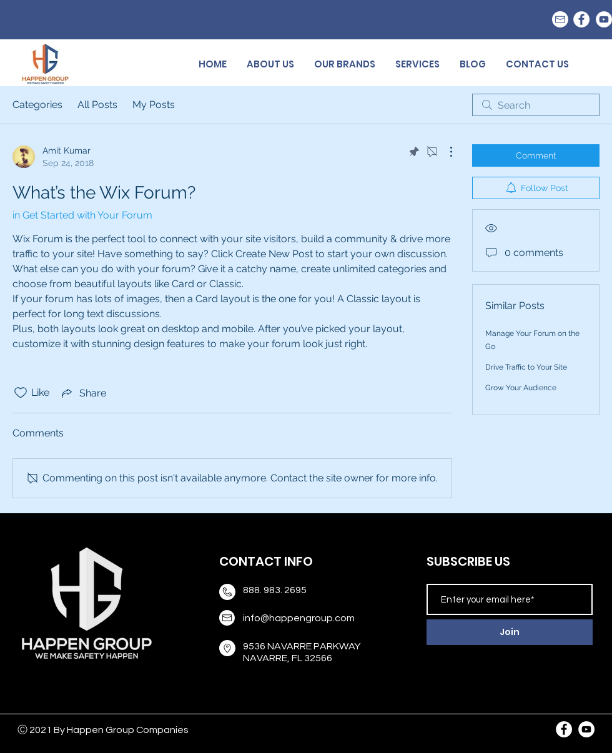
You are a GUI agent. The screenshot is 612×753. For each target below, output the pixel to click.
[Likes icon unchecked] (20, 392)
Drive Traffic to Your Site (526, 367)
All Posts (97, 105)
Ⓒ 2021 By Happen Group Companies (103, 730)
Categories (37, 105)
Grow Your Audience (520, 387)
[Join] (510, 632)
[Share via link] (82, 392)
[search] (536, 105)
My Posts (153, 105)
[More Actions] (444, 151)
